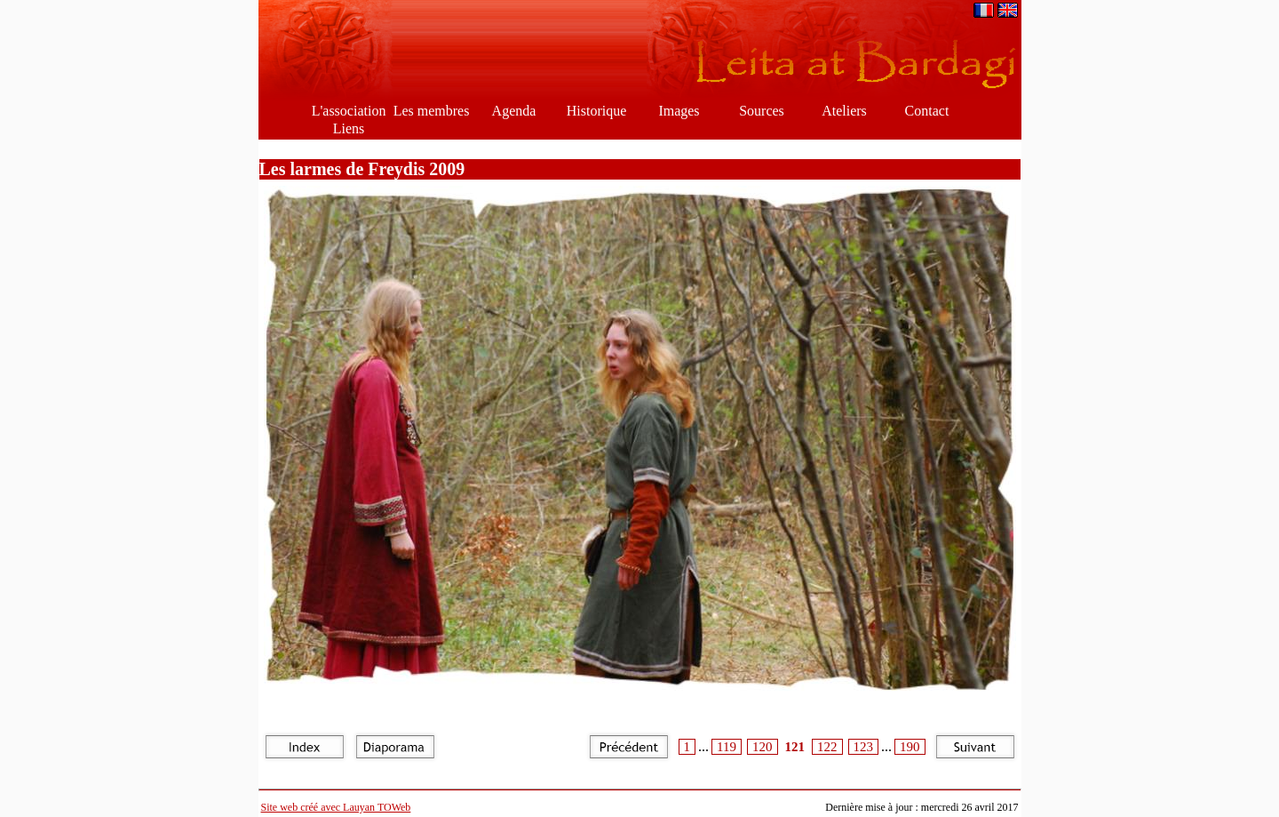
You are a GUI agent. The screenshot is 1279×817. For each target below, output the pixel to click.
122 (827, 747)
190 (910, 747)
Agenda (514, 110)
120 (762, 747)
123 (864, 747)
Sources (761, 110)
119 (726, 747)
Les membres (431, 110)
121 (795, 747)
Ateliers (844, 110)
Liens (349, 128)
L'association (349, 110)
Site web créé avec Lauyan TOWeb (336, 807)
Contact (927, 110)
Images (678, 110)
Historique (597, 110)
